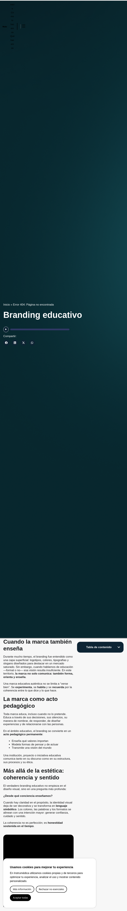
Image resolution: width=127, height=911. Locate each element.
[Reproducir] (6, 329)
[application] (36, 329)
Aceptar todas (20, 897)
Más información (22, 889)
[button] (6, 343)
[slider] (39, 329)
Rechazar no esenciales (51, 889)
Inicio (6, 304)
